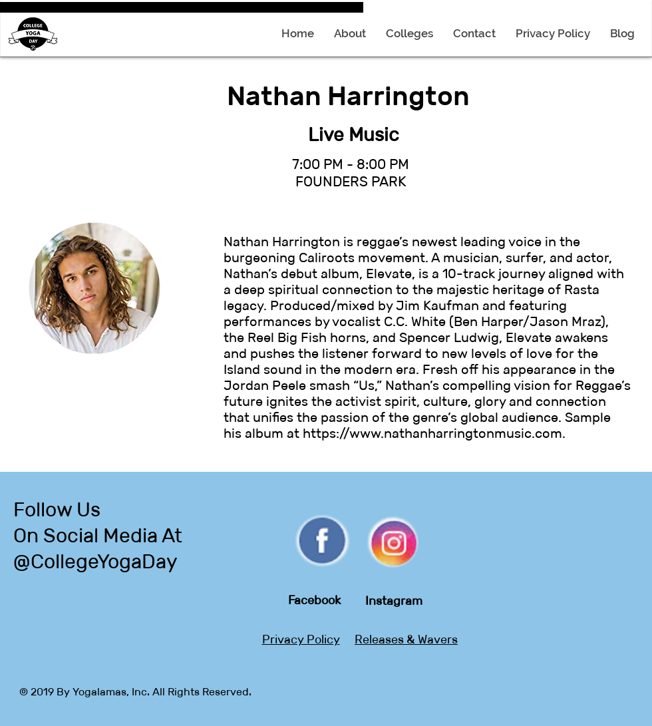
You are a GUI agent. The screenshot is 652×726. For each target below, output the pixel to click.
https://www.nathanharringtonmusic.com (432, 433)
